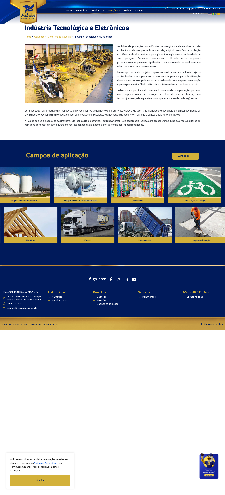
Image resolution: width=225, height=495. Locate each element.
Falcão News (199, 14)
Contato (139, 10)
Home (69, 10)
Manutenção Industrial (59, 36)
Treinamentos (178, 8)
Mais (128, 10)
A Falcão (82, 10)
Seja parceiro (193, 8)
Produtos (98, 10)
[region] (40, 471)
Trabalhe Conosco (210, 8)
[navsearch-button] (167, 9)
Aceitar (40, 480)
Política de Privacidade (45, 463)
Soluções (114, 10)
